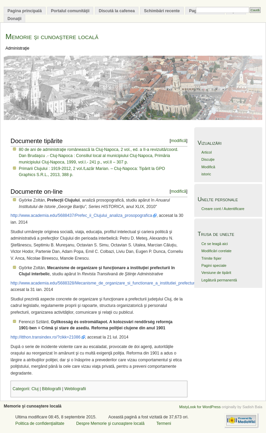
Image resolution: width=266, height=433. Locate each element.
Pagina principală (24, 10)
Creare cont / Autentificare (222, 209)
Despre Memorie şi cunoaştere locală (110, 423)
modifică (178, 140)
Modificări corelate (216, 251)
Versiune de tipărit (216, 273)
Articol (206, 152)
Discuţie (208, 159)
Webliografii (75, 388)
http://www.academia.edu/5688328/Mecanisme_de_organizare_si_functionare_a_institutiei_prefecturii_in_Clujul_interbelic (122, 283)
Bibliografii (51, 388)
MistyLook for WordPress (200, 407)
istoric (206, 174)
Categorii (21, 388)
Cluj (34, 388)
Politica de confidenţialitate (39, 423)
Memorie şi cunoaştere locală (51, 36)
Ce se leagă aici (214, 244)
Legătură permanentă (219, 280)
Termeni (163, 423)
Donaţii (14, 18)
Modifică (208, 167)
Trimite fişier (211, 258)
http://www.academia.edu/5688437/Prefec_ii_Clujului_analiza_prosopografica (81, 215)
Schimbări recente (162, 10)
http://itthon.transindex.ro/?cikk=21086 (46, 337)
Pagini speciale (214, 265)
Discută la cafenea (117, 10)
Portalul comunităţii (70, 10)
